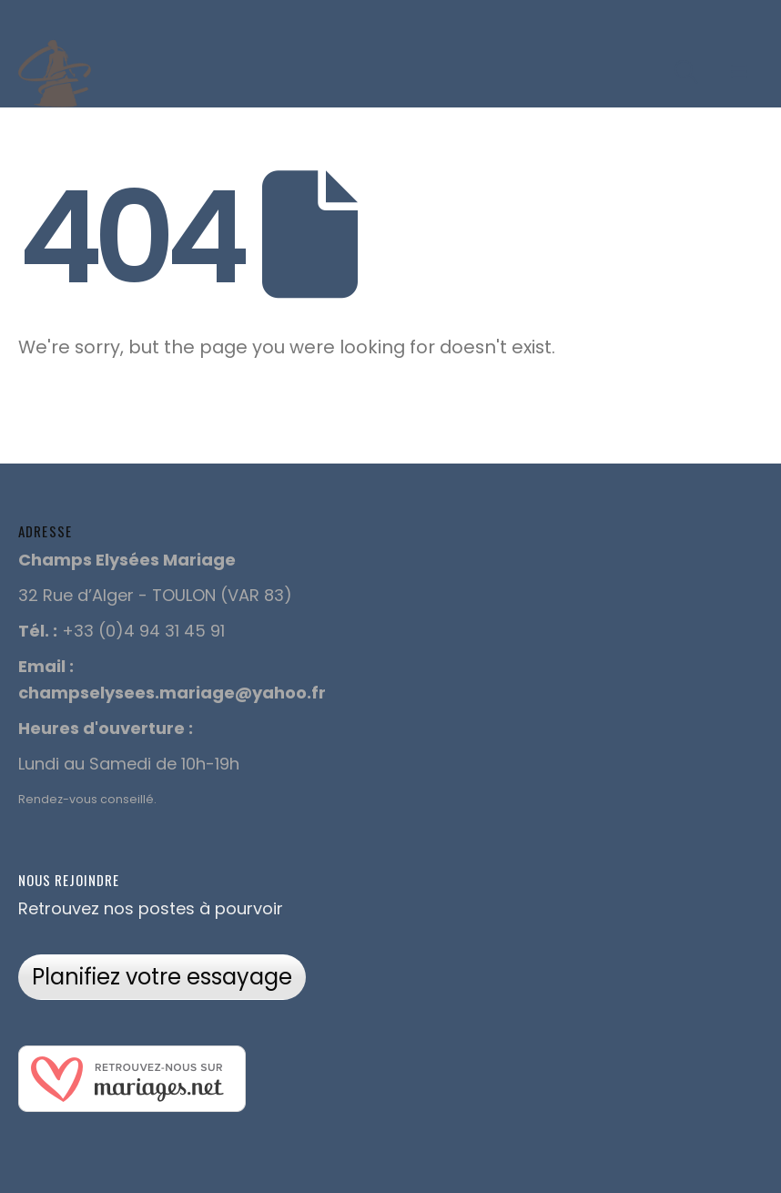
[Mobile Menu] (739, 71)
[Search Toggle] (687, 72)
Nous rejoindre (68, 880)
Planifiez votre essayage (162, 977)
